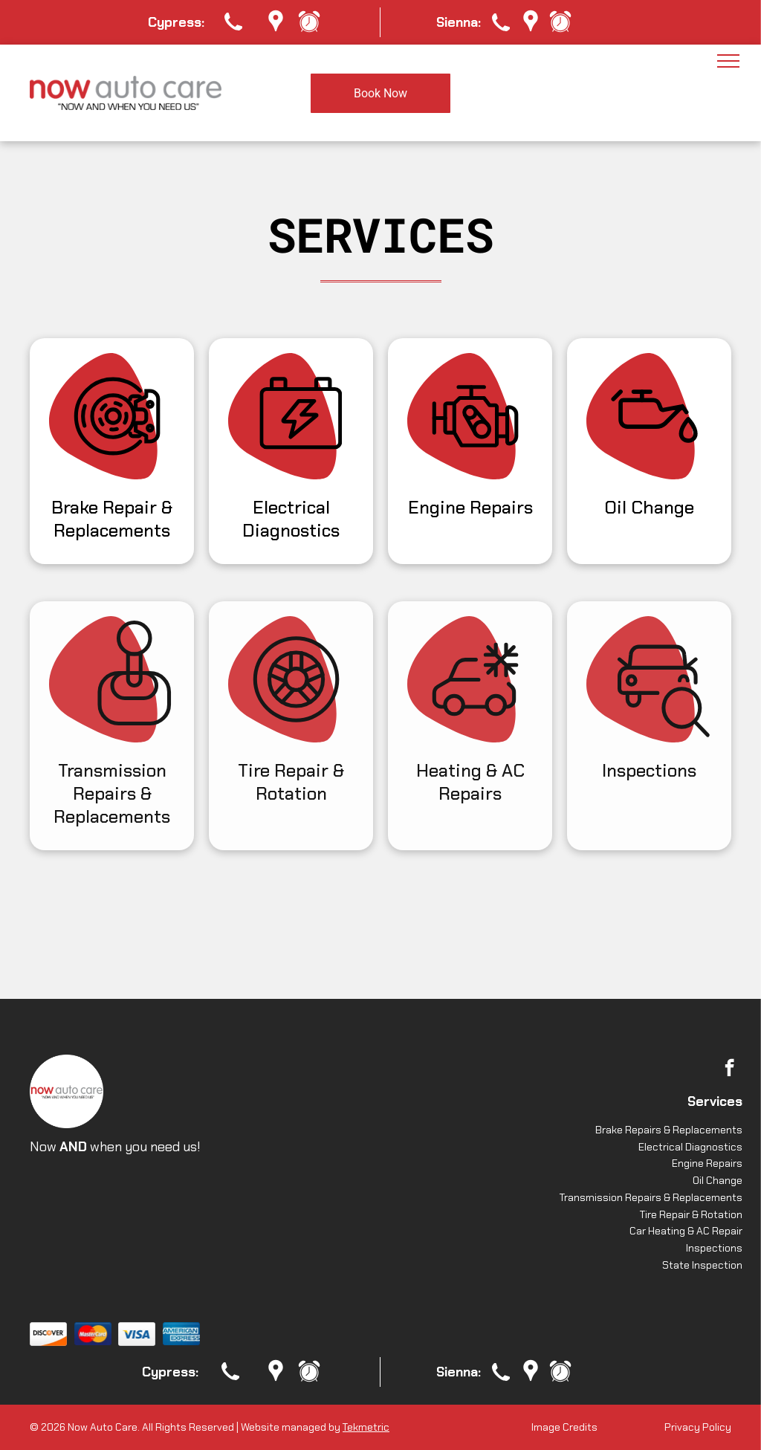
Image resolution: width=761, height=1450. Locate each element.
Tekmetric (366, 1427)
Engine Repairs (470, 507)
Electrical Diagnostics (291, 519)
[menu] (728, 61)
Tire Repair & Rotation (291, 782)
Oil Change (649, 507)
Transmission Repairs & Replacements (112, 793)
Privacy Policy (697, 1427)
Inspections (649, 770)
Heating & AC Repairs (470, 782)
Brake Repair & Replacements (111, 519)
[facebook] (729, 1069)
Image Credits (564, 1427)
